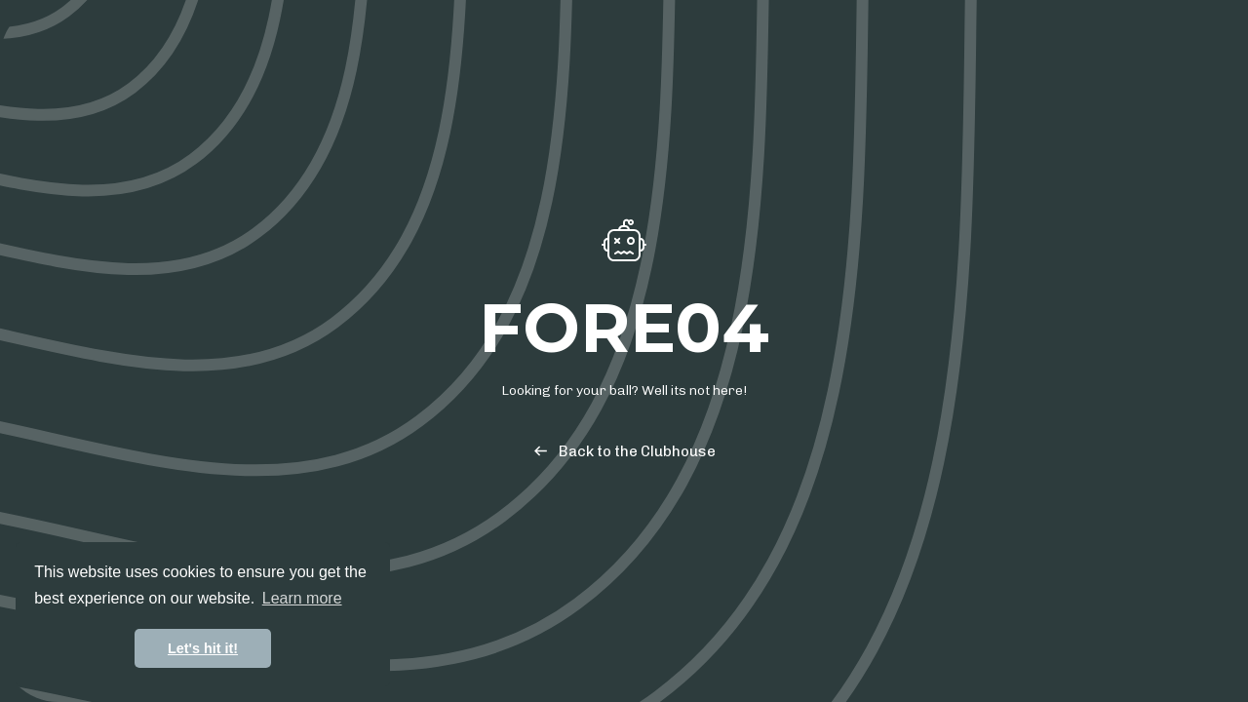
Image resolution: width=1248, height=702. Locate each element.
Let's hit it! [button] (203, 648)
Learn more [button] (302, 598)
